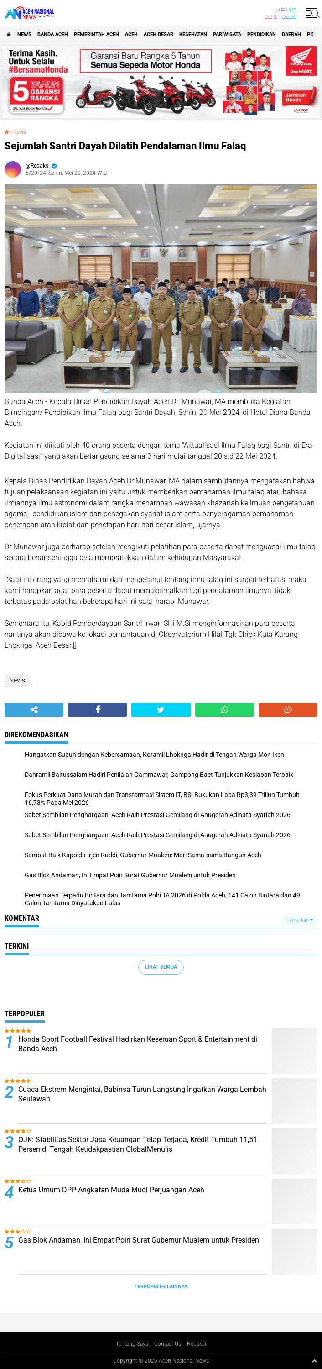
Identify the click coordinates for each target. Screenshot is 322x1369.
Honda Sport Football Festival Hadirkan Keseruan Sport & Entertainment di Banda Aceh (137, 1044)
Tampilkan (299, 920)
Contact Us (167, 1344)
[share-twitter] (160, 710)
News (24, 34)
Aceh (131, 34)
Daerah (291, 34)
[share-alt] (34, 710)
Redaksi (196, 1344)
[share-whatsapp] (224, 710)
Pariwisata (227, 34)
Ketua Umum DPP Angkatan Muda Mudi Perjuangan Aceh (111, 1189)
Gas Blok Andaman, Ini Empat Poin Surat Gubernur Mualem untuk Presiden (138, 1240)
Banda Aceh (52, 34)
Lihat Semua (161, 967)
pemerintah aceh (96, 34)
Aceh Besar (158, 34)
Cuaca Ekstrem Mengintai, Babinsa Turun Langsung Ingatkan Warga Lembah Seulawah (142, 1094)
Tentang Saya (132, 1344)
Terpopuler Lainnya (161, 1287)
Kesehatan (193, 34)
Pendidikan (261, 34)
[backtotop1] (314, 1361)
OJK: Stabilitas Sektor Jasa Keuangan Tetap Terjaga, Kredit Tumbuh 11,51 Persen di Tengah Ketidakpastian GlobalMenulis (137, 1144)
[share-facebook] (97, 710)
